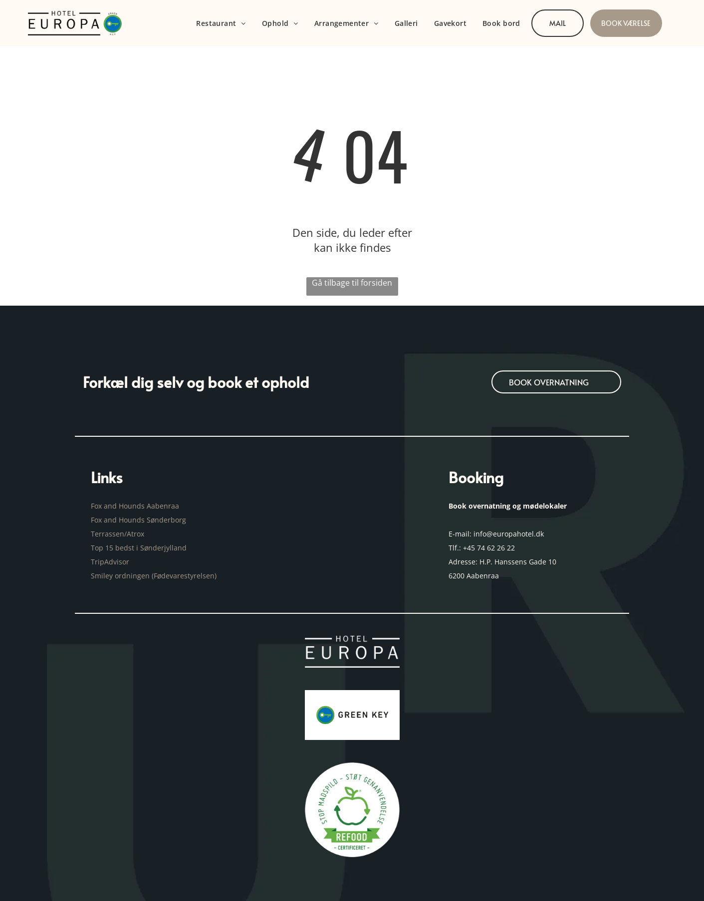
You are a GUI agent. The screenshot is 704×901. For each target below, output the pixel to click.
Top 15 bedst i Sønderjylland (139, 547)
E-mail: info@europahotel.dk (497, 534)
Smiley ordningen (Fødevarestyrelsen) (155, 575)
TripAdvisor (110, 561)
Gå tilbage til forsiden (352, 282)
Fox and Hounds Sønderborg (138, 520)
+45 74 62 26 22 (489, 547)
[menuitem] (221, 23)
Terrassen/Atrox (117, 534)
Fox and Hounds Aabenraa (135, 506)
